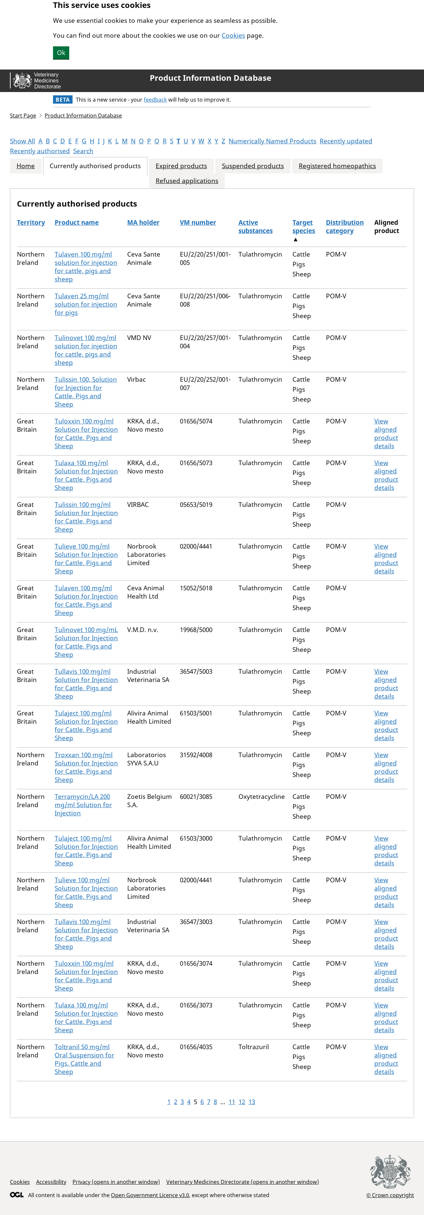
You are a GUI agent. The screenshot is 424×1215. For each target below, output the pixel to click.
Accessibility (51, 1182)
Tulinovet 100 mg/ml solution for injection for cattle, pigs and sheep (86, 350)
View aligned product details (386, 433)
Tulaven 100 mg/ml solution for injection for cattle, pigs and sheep (86, 266)
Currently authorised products (95, 166)
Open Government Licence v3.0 (150, 1195)
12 (241, 1101)
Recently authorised (40, 151)
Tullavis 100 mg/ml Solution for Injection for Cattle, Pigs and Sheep (86, 684)
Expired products (181, 166)
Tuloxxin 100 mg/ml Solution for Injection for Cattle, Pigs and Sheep (86, 433)
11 (232, 1101)
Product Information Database (210, 78)
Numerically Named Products (272, 141)
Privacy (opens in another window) (116, 1182)
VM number (198, 222)
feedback (155, 99)
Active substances (255, 226)
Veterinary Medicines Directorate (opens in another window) (242, 1182)
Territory (31, 222)
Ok (61, 52)
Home (26, 166)
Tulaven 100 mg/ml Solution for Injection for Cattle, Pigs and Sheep (86, 600)
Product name (77, 222)
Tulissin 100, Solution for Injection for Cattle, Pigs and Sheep (86, 392)
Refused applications (187, 181)
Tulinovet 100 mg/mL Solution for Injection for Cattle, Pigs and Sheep (86, 642)
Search (83, 151)
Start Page (23, 115)
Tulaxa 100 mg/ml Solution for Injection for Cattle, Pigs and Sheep (86, 475)
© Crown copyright (390, 1194)
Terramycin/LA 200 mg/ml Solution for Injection (83, 804)
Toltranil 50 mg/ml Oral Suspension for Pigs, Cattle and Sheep (84, 1059)
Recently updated (346, 141)
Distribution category (345, 226)
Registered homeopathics (337, 166)
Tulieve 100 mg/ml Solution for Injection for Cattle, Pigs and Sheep (86, 558)
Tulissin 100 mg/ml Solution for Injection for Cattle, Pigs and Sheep (86, 517)
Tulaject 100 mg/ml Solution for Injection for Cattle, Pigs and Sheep (86, 725)
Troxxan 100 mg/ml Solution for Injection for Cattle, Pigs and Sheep (86, 767)
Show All (22, 141)
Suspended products (253, 166)
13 (251, 1101)
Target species (303, 226)
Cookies (233, 35)
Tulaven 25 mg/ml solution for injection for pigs (86, 304)
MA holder (143, 222)
